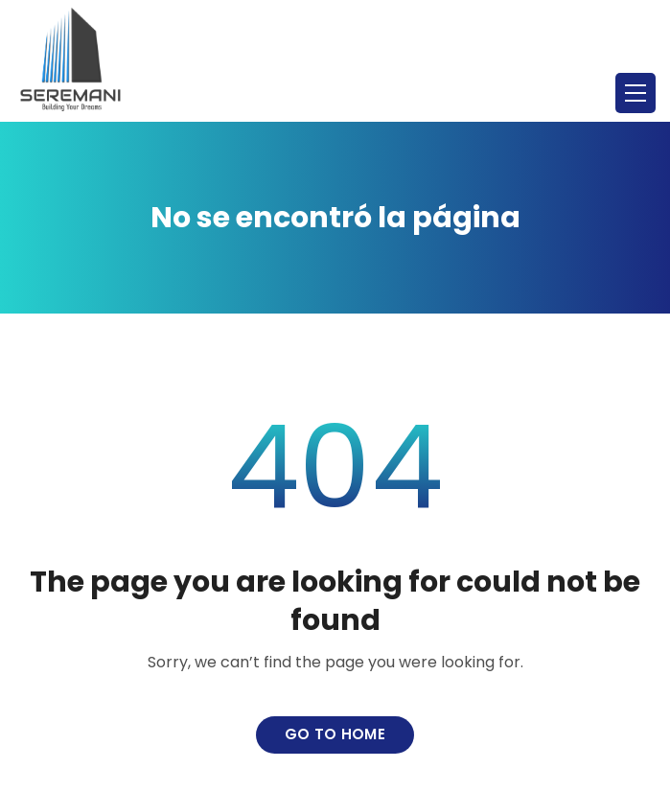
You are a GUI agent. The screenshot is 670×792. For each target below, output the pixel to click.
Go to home (335, 734)
